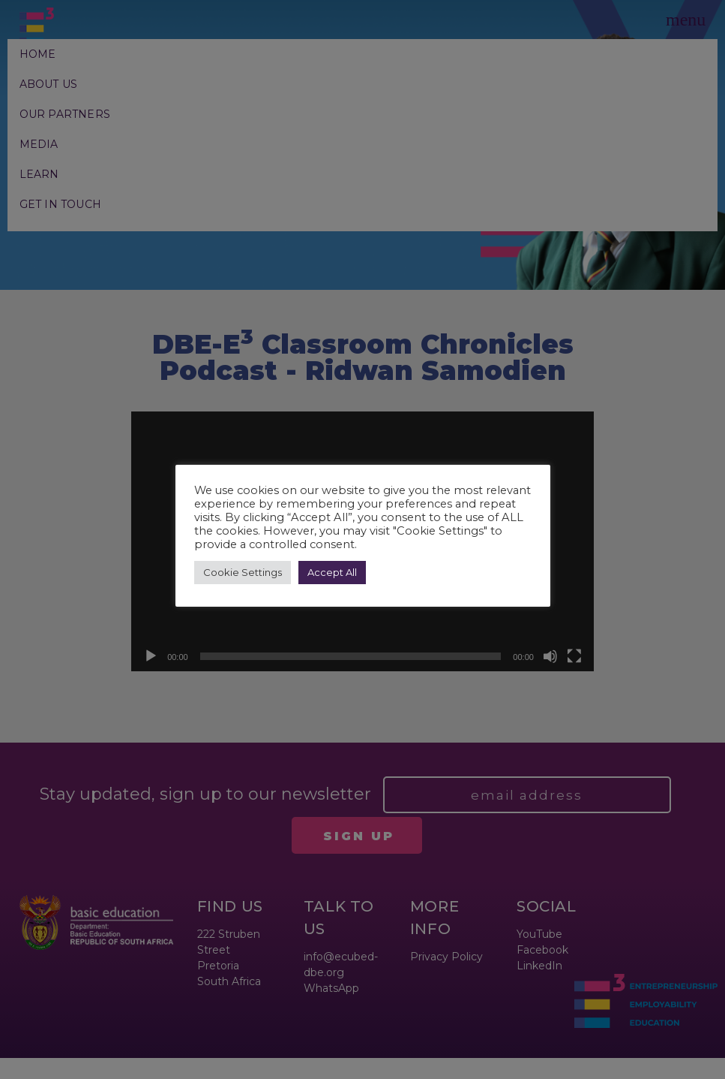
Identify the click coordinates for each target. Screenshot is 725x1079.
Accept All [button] (332, 572)
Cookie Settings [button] (242, 572)
